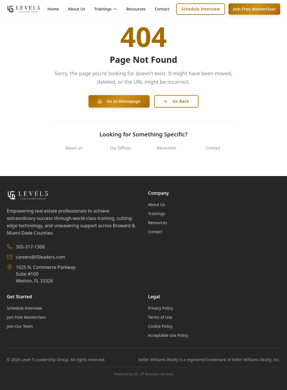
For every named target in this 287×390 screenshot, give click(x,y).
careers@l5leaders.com (40, 257)
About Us (76, 9)
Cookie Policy (160, 326)
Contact (162, 9)
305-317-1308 (30, 247)
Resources (136, 9)
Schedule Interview (200, 9)
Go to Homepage (119, 101)
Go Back (176, 101)
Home (53, 9)
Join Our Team (20, 326)
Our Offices (120, 148)
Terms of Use (160, 317)
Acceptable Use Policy (168, 335)
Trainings (156, 213)
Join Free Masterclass (254, 9)
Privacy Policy (160, 308)
